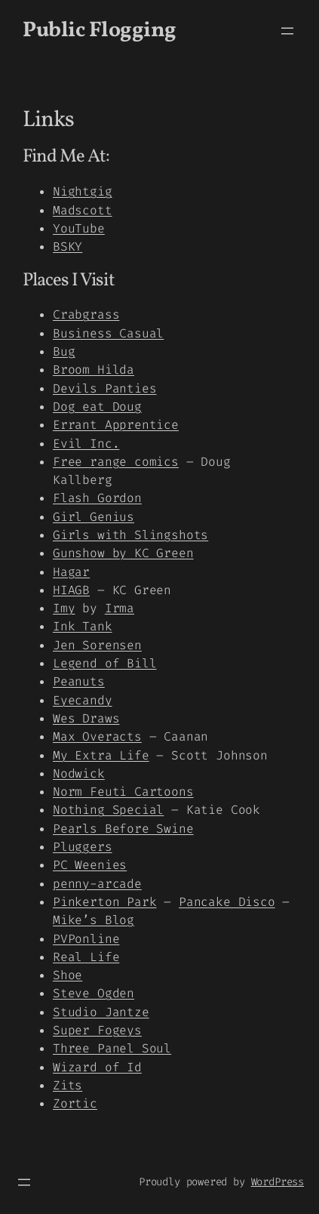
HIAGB (71, 590)
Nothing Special (108, 810)
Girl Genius (93, 517)
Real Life (86, 957)
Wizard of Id (97, 1067)
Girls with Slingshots (130, 535)
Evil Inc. (86, 443)
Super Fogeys (97, 1030)
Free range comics (116, 462)
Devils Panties (104, 388)
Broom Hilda (93, 369)
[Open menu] (287, 31)
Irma (119, 608)
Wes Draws (86, 718)
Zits (67, 1085)
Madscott (82, 210)
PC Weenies (90, 865)
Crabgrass (86, 314)
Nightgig (82, 191)
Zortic (75, 1103)
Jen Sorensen (97, 645)
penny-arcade (97, 884)
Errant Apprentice (116, 425)
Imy (64, 608)
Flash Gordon (97, 498)
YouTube (79, 228)
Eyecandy (82, 700)
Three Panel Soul (112, 1048)
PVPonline (86, 939)
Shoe (67, 975)
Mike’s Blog (93, 920)
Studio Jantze (101, 1012)
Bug (64, 351)
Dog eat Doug (97, 406)
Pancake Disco (227, 902)
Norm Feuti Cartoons (123, 792)
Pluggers (82, 847)
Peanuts (79, 681)
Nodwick (79, 773)
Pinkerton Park (104, 902)
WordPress (277, 1182)
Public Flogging (99, 31)
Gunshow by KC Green (123, 553)
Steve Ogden (93, 993)
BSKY (67, 246)
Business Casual (108, 333)
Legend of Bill (104, 663)
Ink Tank (82, 626)
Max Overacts (97, 736)
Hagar (71, 572)
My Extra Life (101, 755)
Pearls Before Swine (123, 829)
